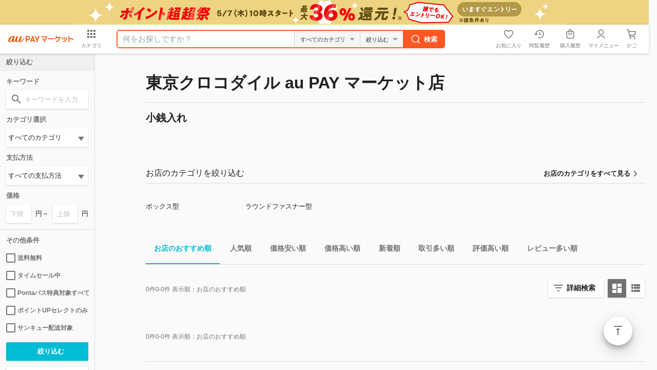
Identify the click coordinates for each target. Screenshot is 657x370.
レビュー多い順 (548, 250)
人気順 (237, 250)
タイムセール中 (33, 275)
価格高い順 (338, 250)
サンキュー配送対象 (39, 327)
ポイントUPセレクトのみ (47, 310)
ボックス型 (162, 206)
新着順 (385, 250)
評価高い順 (487, 250)
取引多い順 (432, 250)
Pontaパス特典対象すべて (47, 293)
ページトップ (618, 331)
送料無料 (24, 258)
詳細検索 (581, 288)
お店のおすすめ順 (178, 250)
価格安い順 (284, 250)
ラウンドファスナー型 (278, 206)
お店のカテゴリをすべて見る (587, 173)
